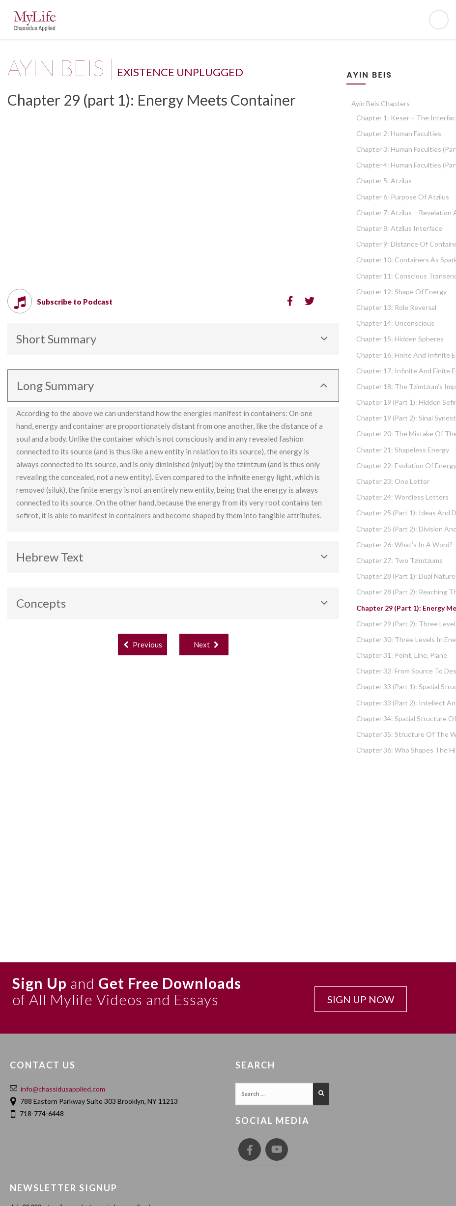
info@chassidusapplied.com (63, 1089)
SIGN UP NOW (360, 999)
